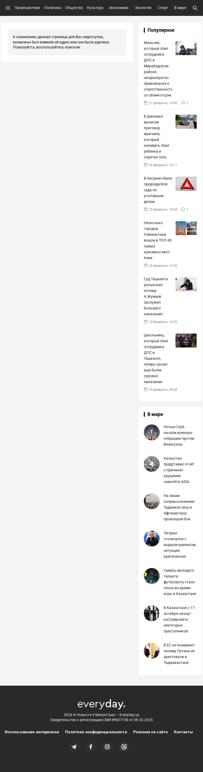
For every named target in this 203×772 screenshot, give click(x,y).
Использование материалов (32, 732)
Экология (143, 8)
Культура (95, 8)
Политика (52, 8)
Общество (74, 8)
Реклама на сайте (150, 732)
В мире (180, 8)
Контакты (183, 732)
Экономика (118, 8)
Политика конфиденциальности (96, 732)
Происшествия (27, 8)
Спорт (163, 8)
